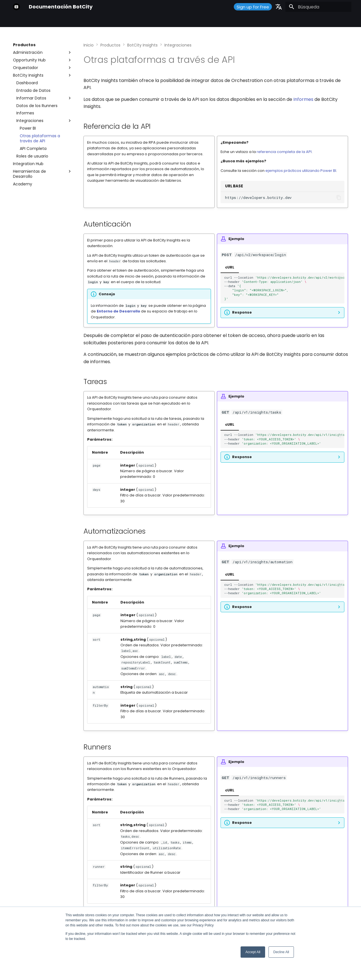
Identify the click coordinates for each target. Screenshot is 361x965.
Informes (303, 99)
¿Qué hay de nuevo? (178, 20)
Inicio (18, 20)
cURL (229, 267)
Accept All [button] (252, 952)
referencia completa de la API (284, 151)
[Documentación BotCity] (16, 6)
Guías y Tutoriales (110, 20)
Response (242, 312)
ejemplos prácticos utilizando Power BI (300, 170)
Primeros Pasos (45, 20)
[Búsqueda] (318, 7)
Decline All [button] (281, 952)
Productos (76, 20)
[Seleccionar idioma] (278, 6)
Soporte (143, 20)
